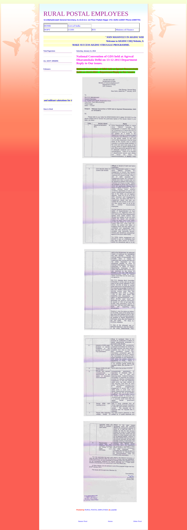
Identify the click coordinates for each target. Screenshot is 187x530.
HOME (47, 26)
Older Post (137, 521)
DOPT (47, 29)
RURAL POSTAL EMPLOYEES (85, 13)
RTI (94, 29)
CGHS (71, 29)
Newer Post (82, 521)
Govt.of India (74, 26)
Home (110, 521)
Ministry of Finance (125, 29)
